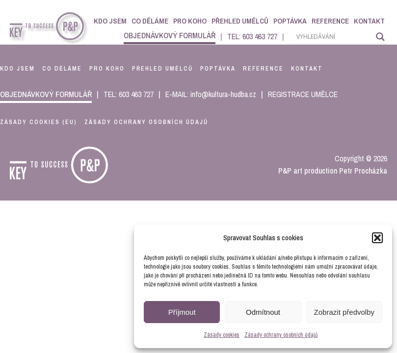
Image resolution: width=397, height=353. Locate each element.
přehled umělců (162, 69)
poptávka (218, 69)
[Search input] (333, 37)
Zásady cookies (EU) (38, 122)
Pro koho (190, 21)
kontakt (307, 69)
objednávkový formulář (169, 35)
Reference (330, 21)
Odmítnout (263, 312)
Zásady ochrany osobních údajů (281, 335)
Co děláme (150, 21)
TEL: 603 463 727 (252, 36)
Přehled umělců (240, 21)
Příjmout (182, 312)
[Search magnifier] (380, 37)
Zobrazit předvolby (344, 312)
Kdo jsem (110, 21)
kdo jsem (17, 69)
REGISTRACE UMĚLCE (303, 94)
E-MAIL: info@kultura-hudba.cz (210, 94)
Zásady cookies (221, 335)
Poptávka (290, 21)
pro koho (107, 69)
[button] (377, 238)
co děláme (62, 69)
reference (263, 69)
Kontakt (369, 21)
